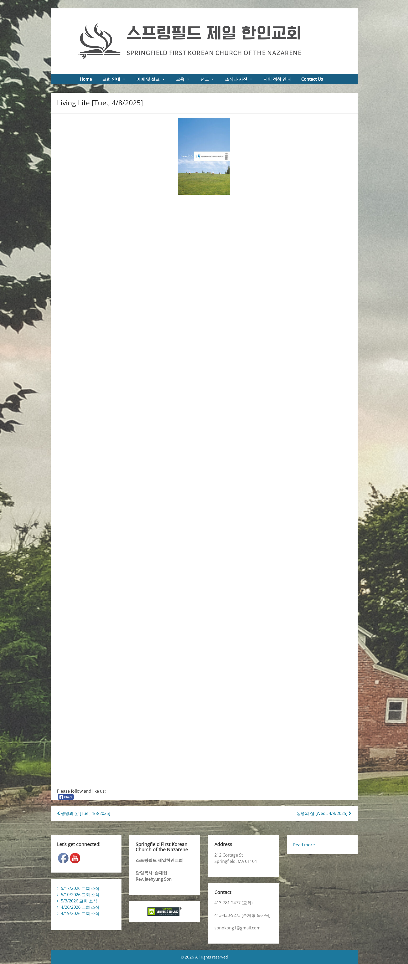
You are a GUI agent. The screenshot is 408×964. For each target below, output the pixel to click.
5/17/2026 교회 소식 (80, 888)
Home (86, 79)
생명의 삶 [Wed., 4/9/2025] (323, 813)
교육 (183, 79)
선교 (207, 79)
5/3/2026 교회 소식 (79, 901)
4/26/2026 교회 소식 (80, 907)
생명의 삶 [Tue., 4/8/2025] (83, 813)
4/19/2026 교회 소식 (80, 913)
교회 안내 (114, 79)
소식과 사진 (239, 79)
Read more (304, 845)
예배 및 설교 (150, 79)
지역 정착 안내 (277, 79)
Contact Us (312, 79)
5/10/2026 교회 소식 (80, 894)
